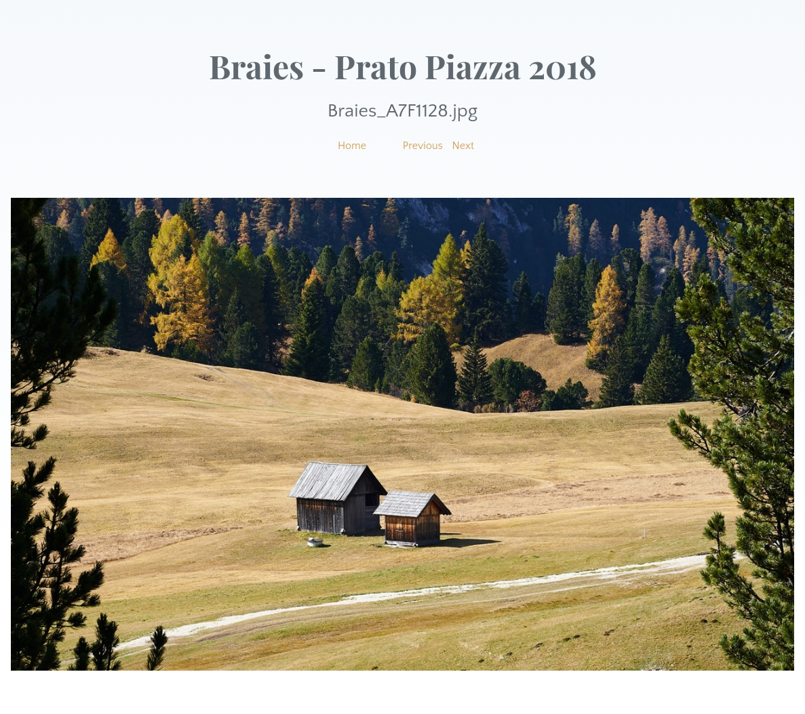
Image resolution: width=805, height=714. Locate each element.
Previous (423, 146)
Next (463, 146)
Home (352, 146)
